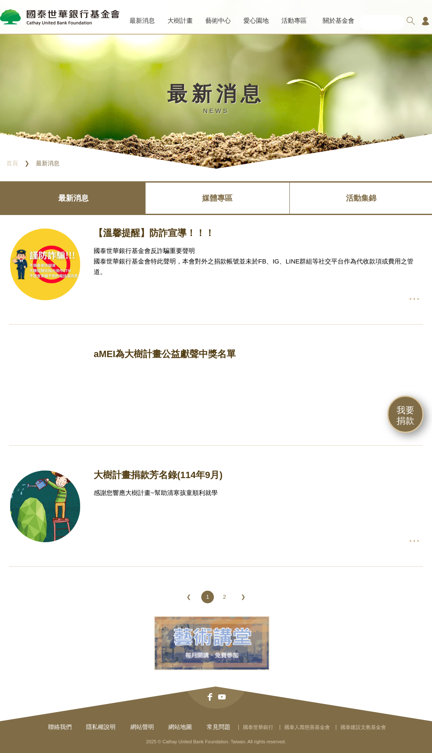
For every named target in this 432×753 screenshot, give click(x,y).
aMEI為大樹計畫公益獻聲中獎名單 (165, 354)
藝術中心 (218, 20)
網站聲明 (142, 726)
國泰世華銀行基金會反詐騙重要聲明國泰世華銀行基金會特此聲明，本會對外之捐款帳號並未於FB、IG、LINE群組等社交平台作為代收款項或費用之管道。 (253, 261)
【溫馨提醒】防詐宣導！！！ (154, 233)
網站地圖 (180, 726)
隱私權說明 (101, 726)
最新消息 (142, 20)
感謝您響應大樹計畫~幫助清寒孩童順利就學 (156, 492)
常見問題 (218, 726)
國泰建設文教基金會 (363, 727)
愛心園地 (256, 20)
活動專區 (294, 20)
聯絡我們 (60, 726)
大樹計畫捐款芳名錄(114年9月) (158, 475)
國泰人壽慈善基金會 (307, 727)
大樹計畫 (180, 20)
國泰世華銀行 (258, 727)
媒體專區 (217, 198)
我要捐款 (405, 415)
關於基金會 (338, 20)
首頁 (12, 163)
